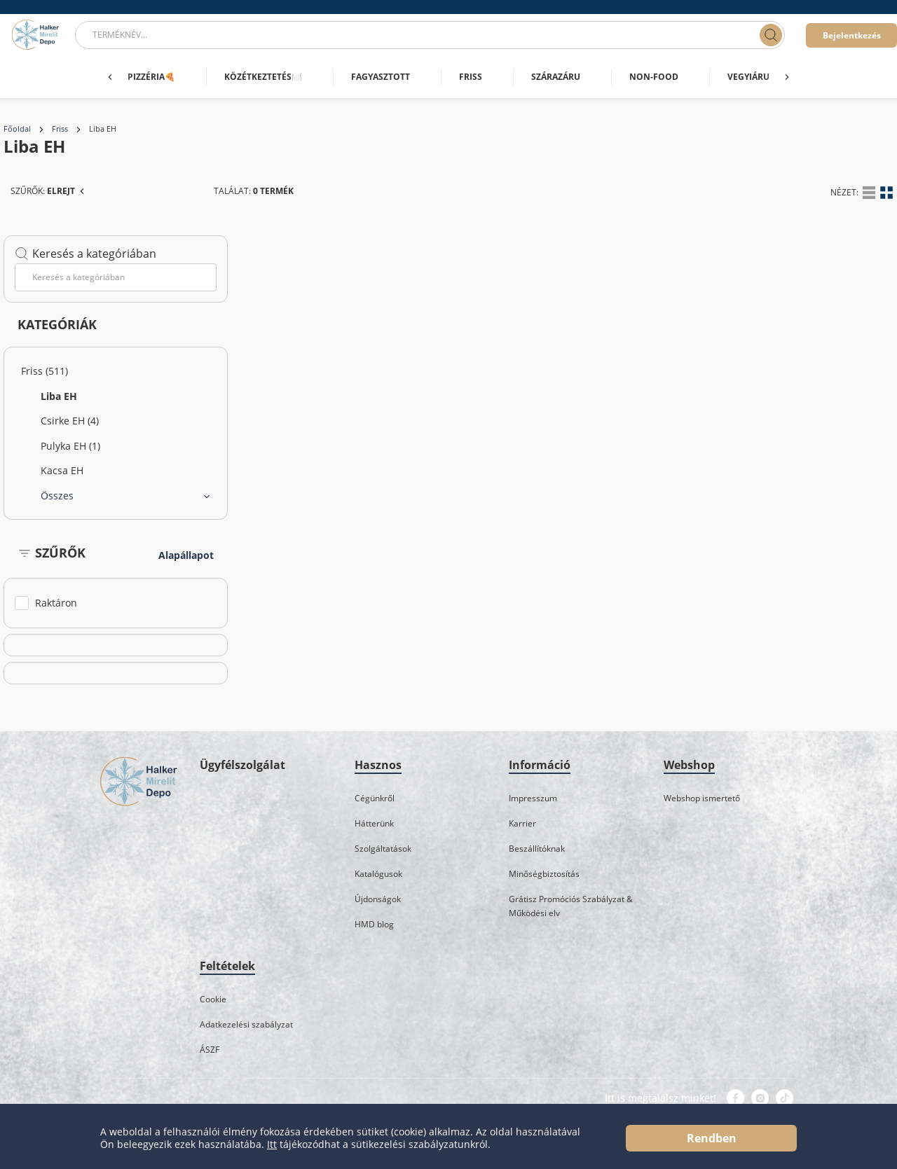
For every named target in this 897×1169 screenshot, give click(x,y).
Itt (272, 1144)
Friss (60, 129)
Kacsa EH (62, 470)
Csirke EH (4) (70, 420)
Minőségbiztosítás (544, 874)
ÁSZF (209, 1050)
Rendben (712, 1138)
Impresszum (533, 798)
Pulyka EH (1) (70, 445)
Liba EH (59, 396)
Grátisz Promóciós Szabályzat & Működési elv (571, 906)
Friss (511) (44, 371)
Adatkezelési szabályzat (246, 1024)
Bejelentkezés (852, 35)
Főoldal (17, 129)
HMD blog (374, 924)
